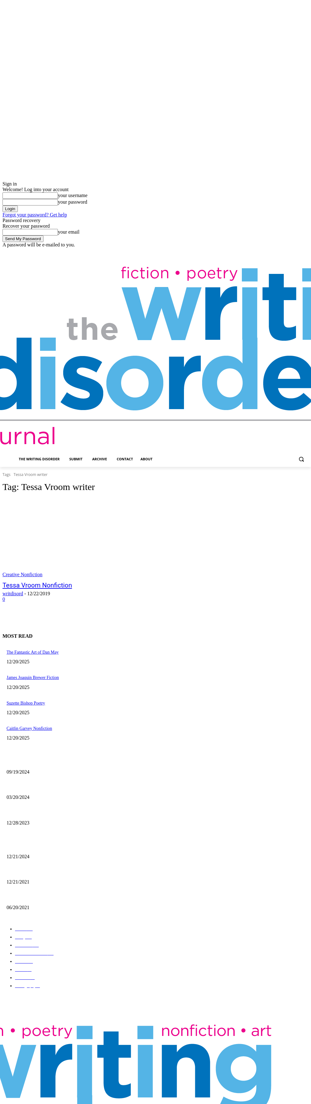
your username (73, 195)
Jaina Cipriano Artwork (24, 757)
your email (68, 232)
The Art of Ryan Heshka (25, 889)
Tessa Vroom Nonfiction (31, 585)
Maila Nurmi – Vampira (25, 782)
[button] (301, 459)
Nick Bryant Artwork (22, 864)
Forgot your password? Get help (35, 214)
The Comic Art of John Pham (29, 840)
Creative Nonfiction (23, 574)
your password (72, 202)
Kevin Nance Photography (26, 807)
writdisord (13, 593)
